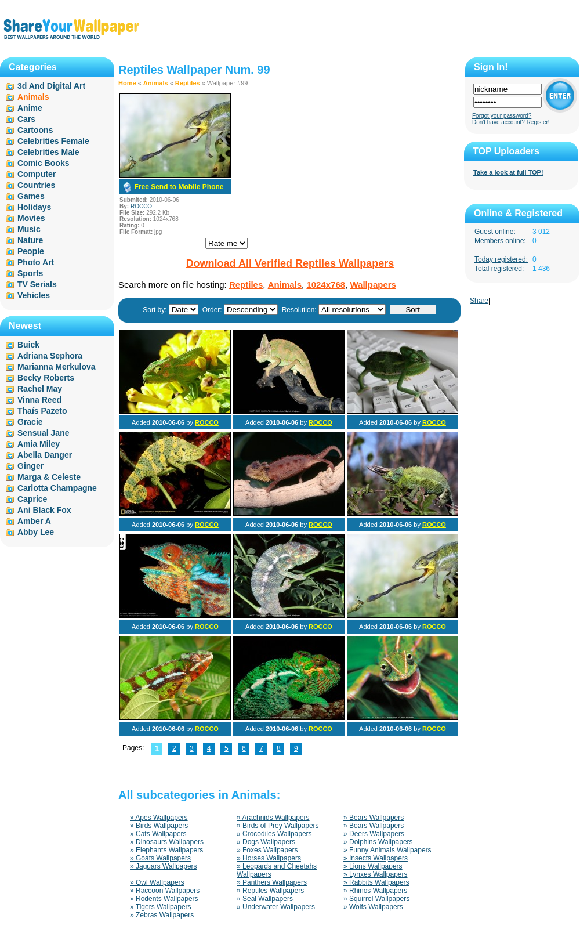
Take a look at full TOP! (508, 172)
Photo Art (35, 262)
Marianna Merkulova (56, 366)
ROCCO (141, 206)
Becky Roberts (45, 377)
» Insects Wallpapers (375, 858)
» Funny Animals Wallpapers (387, 850)
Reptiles (187, 82)
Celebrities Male (48, 152)
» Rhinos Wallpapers (375, 891)
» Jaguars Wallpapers (163, 866)
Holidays (34, 207)
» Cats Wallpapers (158, 834)
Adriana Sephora (49, 355)
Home (127, 82)
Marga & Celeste (49, 477)
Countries (36, 185)
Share (479, 300)
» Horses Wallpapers (269, 858)
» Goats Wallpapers (160, 858)
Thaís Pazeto (42, 410)
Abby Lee (35, 532)
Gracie (30, 421)
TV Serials (37, 284)
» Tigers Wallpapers (160, 907)
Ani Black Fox (44, 510)
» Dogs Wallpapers (266, 842)
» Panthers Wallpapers (272, 882)
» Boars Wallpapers (373, 826)
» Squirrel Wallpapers (376, 899)
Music (29, 229)
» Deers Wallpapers (373, 834)
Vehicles (33, 295)
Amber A (34, 521)
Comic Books (43, 163)
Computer (36, 174)
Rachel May (39, 388)
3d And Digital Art (51, 86)
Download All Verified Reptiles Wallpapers (290, 263)
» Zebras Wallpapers (162, 915)
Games (31, 196)
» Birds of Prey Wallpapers (278, 826)
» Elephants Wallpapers (166, 850)
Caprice (32, 499)
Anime (29, 108)
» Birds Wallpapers (159, 826)
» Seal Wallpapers (265, 899)
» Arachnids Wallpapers (273, 817)
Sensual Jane (43, 432)
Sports (30, 273)
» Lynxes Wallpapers (375, 874)
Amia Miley (38, 444)
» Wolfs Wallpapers (373, 907)
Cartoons (35, 130)
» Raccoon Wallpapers (165, 891)
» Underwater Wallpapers (276, 907)
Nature (30, 240)
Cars (26, 119)
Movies (31, 218)
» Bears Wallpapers (373, 817)
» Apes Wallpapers (159, 817)
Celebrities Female (53, 141)
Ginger (30, 466)
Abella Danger (44, 455)
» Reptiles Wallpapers (270, 891)
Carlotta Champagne (57, 488)
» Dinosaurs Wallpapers (167, 842)
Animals (155, 82)
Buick (28, 344)
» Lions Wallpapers (373, 866)
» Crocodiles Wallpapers (274, 834)
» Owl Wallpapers (157, 882)
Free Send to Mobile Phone (178, 187)
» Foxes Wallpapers (267, 850)
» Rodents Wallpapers (164, 899)
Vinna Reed (39, 399)
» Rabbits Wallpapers (376, 882)
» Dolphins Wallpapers (378, 842)
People (30, 251)
